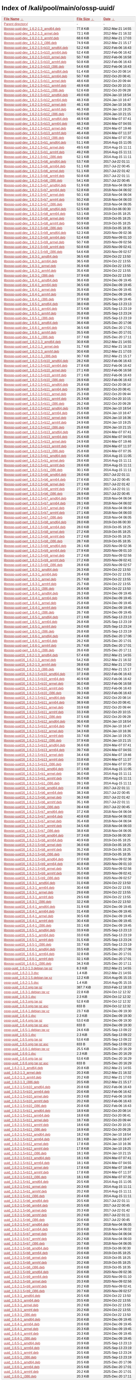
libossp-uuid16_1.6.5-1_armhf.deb (28, 940)
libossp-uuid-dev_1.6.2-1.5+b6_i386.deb (33, 180)
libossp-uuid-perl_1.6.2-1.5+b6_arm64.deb (35, 479)
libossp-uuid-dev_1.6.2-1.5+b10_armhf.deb (35, 62)
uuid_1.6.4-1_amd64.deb (22, 1319)
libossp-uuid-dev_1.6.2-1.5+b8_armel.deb (34, 218)
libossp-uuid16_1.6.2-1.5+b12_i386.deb (32, 740)
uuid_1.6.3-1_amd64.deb (22, 1296)
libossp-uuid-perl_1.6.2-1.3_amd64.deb (32, 342)
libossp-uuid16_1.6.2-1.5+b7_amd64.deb (33, 811)
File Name (11, 19)
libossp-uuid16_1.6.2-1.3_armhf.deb (30, 664)
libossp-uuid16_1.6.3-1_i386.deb (27, 902)
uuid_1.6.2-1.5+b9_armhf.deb (25, 1286)
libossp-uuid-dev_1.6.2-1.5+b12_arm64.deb (35, 100)
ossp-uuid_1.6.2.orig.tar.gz (23, 987)
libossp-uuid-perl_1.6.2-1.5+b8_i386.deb (33, 541)
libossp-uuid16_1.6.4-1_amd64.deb (29, 906)
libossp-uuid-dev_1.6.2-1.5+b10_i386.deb (34, 66)
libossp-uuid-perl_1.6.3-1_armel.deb (30, 579)
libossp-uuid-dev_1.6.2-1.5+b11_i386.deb (34, 90)
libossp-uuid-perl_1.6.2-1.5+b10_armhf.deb (35, 375)
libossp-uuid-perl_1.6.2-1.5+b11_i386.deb (34, 403)
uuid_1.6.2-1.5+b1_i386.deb (24, 1196)
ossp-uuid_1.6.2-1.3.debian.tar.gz (28, 968)
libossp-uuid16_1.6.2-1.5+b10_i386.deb (32, 693)
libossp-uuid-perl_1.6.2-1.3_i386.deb (30, 356)
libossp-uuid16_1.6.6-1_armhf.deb (28, 959)
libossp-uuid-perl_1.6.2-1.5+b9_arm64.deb (35, 550)
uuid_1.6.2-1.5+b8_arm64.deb (26, 1253)
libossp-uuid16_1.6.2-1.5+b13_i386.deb (32, 764)
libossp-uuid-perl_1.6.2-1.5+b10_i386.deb (34, 380)
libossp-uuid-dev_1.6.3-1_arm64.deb (30, 261)
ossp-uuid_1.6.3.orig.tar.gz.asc (26, 1006)
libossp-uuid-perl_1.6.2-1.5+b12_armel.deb (35, 418)
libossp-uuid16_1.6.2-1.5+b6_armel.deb (32, 797)
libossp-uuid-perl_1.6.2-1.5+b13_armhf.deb (35, 446)
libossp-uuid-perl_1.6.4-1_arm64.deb (30, 598)
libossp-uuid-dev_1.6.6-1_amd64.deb (31, 323)
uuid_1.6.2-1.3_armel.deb (22, 1072)
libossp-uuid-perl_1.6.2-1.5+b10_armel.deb (35, 370)
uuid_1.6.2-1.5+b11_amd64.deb (27, 1110)
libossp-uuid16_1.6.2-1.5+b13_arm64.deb (34, 750)
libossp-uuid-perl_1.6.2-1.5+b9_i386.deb (33, 565)
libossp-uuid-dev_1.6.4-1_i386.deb (29, 299)
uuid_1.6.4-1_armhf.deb (21, 1333)
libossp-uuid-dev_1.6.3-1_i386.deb (29, 275)
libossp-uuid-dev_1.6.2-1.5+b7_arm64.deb (34, 190)
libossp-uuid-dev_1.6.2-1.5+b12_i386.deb (34, 114)
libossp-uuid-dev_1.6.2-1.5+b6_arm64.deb (34, 166)
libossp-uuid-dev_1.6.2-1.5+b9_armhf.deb (34, 247)
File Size (83, 19)
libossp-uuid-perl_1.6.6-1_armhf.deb (30, 645)
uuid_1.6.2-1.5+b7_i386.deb (24, 1243)
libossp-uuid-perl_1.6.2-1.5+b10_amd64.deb (36, 361)
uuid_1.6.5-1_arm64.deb (21, 1348)
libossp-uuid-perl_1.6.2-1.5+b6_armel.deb (34, 484)
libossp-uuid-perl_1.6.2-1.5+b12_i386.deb (34, 427)
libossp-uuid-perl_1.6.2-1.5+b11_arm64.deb (35, 389)
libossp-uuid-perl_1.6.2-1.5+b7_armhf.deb (34, 512)
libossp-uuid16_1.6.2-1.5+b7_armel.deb (32, 821)
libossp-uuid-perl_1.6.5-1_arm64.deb (30, 622)
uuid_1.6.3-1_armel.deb (21, 1305)
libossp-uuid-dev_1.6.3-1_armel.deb (30, 266)
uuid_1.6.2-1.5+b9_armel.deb (25, 1281)
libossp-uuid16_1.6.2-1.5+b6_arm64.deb (33, 792)
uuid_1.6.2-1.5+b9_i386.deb (24, 1291)
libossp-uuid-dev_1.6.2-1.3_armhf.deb (31, 38)
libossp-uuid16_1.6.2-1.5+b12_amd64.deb (34, 721)
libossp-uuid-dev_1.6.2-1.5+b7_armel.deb (34, 194)
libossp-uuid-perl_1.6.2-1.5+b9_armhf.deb (34, 560)
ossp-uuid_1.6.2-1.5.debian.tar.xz (28, 977)
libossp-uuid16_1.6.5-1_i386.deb (27, 944)
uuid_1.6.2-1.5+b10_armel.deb (26, 1096)
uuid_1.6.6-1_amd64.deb (22, 1362)
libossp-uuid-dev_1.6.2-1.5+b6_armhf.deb (34, 176)
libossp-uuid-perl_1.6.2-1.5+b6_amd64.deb (35, 474)
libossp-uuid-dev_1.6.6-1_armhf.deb (30, 332)
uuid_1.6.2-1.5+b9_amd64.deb (26, 1272)
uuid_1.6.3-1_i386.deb (20, 1315)
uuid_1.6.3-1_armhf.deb (21, 1310)
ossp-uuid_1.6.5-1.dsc (20, 1035)
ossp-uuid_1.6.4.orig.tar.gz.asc (26, 1025)
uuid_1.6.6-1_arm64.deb (21, 1367)
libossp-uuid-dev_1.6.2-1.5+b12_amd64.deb (36, 95)
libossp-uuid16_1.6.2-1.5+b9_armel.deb (32, 868)
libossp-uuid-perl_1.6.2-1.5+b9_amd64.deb (35, 546)
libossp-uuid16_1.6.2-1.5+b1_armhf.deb (33, 778)
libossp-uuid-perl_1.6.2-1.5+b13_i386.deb (34, 451)
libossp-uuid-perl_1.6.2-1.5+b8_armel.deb (34, 532)
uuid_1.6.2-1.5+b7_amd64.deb (26, 1224)
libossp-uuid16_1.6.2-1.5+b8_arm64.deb (33, 840)
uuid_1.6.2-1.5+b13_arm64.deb (27, 1163)
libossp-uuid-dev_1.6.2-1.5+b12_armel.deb (35, 104)
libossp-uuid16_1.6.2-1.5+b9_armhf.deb (33, 873)
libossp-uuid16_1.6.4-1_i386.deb (27, 925)
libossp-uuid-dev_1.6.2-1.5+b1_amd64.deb (35, 142)
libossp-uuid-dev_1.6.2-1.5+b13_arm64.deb (35, 123)
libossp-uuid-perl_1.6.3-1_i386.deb (29, 588)
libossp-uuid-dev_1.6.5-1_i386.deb (29, 318)
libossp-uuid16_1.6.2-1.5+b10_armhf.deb (33, 688)
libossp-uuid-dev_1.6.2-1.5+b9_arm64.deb (34, 237)
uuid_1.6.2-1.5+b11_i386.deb (25, 1129)
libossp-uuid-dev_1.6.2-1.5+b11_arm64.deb (35, 76)
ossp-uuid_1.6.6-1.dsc (20, 1053)
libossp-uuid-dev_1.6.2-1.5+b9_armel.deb (34, 242)
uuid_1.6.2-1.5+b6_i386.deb (24, 1220)
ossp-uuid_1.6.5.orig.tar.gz (23, 1039)
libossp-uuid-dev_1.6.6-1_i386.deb (29, 337)
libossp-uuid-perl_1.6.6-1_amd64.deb (31, 636)
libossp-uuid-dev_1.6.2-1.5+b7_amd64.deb (35, 185)
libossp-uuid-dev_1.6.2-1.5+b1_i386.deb (33, 157)
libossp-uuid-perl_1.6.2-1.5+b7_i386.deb (33, 517)
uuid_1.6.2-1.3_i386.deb (21, 1082)
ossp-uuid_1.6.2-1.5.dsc (21, 982)
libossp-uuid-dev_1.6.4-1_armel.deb (30, 289)
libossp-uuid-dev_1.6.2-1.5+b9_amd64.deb (35, 233)
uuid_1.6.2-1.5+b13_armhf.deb (26, 1172)
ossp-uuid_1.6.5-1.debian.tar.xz (26, 1030)
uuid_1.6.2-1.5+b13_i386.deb (25, 1177)
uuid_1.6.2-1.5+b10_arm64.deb (27, 1091)
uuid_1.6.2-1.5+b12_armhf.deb (26, 1148)
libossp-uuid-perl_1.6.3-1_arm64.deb (30, 574)
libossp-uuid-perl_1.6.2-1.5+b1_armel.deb (34, 460)
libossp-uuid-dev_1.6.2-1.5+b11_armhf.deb (35, 85)
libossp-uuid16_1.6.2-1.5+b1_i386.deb (32, 783)
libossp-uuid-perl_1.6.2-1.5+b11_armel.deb (35, 394)
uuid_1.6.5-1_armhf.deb (21, 1352)
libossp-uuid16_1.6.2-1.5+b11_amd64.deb (34, 698)
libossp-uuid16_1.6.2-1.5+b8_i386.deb (32, 854)
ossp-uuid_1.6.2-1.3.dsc (21, 973)
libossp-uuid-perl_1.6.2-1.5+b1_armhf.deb (34, 465)
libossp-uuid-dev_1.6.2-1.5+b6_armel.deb (34, 171)
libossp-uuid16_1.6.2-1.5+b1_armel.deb (32, 773)
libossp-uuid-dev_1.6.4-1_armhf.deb (30, 294)
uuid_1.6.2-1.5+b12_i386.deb (25, 1153)
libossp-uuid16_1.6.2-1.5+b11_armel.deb (33, 707)
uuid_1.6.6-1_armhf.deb (21, 1371)
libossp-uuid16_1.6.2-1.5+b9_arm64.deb (33, 864)
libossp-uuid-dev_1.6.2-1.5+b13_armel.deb (35, 128)
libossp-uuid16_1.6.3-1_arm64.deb (29, 887)
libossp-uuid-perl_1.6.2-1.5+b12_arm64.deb (35, 413)
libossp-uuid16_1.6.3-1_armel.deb (28, 892)
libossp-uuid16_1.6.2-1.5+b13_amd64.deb (34, 745)
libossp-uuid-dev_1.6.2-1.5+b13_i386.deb (34, 138)
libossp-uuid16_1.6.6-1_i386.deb (27, 963)
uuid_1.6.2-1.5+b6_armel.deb (25, 1210)
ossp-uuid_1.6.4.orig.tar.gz (23, 1020)
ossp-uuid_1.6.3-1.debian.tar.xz (26, 992)
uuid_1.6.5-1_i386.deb (20, 1357)
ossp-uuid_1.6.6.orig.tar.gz (23, 1058)
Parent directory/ (16, 24)
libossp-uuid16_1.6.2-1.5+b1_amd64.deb (33, 769)
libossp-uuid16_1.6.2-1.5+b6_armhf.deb (33, 802)
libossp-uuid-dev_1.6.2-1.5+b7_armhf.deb (34, 199)
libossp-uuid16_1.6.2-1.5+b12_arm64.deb (34, 726)
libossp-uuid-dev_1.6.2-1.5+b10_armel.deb (35, 57)
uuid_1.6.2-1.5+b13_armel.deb (26, 1167)
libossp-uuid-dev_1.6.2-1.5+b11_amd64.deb (36, 71)
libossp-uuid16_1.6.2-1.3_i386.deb (29, 669)
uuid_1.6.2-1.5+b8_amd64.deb (26, 1248)
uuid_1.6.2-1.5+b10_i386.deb (25, 1106)
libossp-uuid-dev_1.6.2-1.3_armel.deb (31, 33)
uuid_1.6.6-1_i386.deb (20, 1376)
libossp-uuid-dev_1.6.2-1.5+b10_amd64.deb (36, 48)
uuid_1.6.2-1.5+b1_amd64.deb (26, 1182)
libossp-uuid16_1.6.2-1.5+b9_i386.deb (32, 878)
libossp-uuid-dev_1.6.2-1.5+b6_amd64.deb (35, 161)
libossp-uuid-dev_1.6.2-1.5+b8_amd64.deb (35, 209)
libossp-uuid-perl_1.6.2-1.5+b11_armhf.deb (35, 399)
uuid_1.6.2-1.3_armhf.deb (22, 1077)
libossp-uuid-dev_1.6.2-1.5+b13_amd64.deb (36, 119)
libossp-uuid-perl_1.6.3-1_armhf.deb (30, 584)
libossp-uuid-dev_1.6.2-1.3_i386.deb (30, 43)
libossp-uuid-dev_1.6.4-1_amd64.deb (31, 280)
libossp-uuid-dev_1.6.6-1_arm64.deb (30, 327)
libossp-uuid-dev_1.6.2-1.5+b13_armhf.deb (35, 133)
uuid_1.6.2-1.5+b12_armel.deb (26, 1144)
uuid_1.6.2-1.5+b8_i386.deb (24, 1267)
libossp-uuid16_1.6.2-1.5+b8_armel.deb (32, 845)
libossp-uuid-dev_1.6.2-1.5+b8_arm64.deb (34, 213)
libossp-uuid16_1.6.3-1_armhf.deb (28, 897)
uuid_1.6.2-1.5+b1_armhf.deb (25, 1191)
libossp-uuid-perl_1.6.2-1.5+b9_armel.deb (34, 555)
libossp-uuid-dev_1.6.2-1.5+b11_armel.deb (35, 81)
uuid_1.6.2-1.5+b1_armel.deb (25, 1186)
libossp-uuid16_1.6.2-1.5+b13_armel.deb (33, 755)
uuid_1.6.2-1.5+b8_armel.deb (25, 1257)
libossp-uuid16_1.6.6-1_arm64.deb (29, 954)
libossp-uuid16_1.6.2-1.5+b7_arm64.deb (33, 816)
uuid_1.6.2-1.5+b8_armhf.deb (25, 1262)
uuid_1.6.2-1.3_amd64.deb (23, 1068)
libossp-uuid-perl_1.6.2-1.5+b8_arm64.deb (35, 527)
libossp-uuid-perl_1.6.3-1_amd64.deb (31, 569)
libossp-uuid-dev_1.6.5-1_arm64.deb (30, 308)
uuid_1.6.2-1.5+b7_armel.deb (25, 1234)
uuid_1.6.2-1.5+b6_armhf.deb (25, 1215)
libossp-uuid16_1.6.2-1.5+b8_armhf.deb (33, 849)
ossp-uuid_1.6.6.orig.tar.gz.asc (26, 1063)
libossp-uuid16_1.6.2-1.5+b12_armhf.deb (33, 736)
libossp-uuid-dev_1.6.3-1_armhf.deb (30, 270)
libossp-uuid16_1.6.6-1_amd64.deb (29, 949)
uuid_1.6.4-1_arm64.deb (21, 1324)
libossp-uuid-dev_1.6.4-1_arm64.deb (30, 285)
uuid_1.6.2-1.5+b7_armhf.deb (25, 1239)
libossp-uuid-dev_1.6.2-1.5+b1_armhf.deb (34, 152)
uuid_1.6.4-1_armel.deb (21, 1329)
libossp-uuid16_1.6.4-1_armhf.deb (28, 921)
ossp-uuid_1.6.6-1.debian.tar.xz (26, 1049)
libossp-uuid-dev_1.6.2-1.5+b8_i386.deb (33, 228)
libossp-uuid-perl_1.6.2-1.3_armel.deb (31, 346)
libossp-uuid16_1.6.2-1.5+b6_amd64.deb (33, 788)
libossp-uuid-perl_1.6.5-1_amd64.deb (31, 617)
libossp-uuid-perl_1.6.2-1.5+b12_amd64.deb (36, 408)
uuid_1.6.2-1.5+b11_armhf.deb (26, 1125)
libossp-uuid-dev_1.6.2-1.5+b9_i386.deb (33, 252)
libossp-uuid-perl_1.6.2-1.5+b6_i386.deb (33, 493)
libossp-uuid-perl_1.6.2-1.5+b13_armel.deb (35, 441)
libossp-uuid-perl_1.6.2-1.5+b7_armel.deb (34, 508)
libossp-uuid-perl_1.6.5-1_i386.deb (29, 631)
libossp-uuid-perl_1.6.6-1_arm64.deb (30, 641)
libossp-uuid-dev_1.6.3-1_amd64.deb (31, 256)
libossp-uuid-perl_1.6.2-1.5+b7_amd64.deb (35, 498)
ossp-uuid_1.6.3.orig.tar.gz (23, 1001)
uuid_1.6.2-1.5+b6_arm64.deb (26, 1205)
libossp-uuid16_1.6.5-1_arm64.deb (29, 935)
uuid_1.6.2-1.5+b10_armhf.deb (26, 1101)
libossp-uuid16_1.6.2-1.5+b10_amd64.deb (34, 674)
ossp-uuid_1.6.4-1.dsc (20, 1016)
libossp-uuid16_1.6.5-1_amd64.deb (29, 930)
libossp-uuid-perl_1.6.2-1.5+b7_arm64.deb (35, 503)
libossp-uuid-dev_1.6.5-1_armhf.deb (30, 313)
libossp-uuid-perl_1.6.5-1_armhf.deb (30, 626)
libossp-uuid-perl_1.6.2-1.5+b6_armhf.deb (34, 489)
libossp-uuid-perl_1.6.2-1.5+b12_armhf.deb (35, 422)
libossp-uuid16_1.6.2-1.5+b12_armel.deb (33, 731)
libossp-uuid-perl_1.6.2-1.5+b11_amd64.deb (36, 384)
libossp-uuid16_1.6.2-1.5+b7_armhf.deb (33, 826)
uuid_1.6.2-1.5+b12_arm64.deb (27, 1139)
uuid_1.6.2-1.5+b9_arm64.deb (26, 1276)
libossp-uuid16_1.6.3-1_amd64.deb (29, 883)
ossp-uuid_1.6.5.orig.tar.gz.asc (26, 1044)
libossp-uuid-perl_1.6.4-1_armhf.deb (30, 607)
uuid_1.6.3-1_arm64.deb (21, 1300)
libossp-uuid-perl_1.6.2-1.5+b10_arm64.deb (35, 365)
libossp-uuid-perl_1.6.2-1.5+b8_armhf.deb (34, 536)
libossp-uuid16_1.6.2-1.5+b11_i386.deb (32, 717)
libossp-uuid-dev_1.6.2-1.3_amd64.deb (32, 28)
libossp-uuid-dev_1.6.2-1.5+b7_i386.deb (33, 204)
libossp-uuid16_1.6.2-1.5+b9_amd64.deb (33, 859)
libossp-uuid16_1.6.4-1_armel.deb (28, 916)
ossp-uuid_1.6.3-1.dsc (20, 997)
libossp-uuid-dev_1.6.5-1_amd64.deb (31, 304)
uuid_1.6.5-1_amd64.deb (22, 1343)
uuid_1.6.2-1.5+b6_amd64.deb (26, 1201)
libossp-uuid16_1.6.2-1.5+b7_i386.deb (32, 831)
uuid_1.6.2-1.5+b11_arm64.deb (27, 1115)
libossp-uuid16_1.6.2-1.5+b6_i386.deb (32, 807)
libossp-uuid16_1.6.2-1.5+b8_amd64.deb (33, 835)
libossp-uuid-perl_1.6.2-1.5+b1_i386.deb (33, 470)
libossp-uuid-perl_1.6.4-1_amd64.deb (31, 593)
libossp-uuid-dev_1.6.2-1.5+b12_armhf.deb (35, 109)
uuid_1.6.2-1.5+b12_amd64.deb (27, 1134)
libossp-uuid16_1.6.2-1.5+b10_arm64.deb (34, 679)
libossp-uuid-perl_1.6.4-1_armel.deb (30, 603)
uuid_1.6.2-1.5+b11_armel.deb (26, 1120)
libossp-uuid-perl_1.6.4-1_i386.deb (29, 612)
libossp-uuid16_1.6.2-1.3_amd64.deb (31, 655)
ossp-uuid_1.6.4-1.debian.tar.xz (26, 1011)
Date (107, 19)
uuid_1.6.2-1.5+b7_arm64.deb (26, 1229)
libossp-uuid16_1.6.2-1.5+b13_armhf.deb (33, 759)
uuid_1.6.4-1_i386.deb (20, 1338)
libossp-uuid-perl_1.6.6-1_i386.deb (29, 650)
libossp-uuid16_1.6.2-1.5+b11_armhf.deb (33, 712)
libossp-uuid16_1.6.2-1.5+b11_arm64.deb (34, 702)
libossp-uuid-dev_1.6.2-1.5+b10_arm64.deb (35, 52)
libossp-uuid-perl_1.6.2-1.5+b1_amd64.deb (35, 456)
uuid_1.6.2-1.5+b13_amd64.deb (27, 1158)
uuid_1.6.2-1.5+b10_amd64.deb (27, 1087)
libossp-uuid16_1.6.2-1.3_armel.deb (30, 660)
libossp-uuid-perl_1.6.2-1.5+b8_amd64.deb (35, 522)
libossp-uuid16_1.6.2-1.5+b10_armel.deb (33, 683)
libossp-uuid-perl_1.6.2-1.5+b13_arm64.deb (35, 437)
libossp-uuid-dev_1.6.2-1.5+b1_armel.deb (34, 147)
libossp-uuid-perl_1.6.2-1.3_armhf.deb (31, 351)
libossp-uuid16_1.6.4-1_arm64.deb (29, 911)
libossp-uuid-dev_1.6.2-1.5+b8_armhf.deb (34, 223)
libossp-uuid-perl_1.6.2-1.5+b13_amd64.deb (36, 432)
